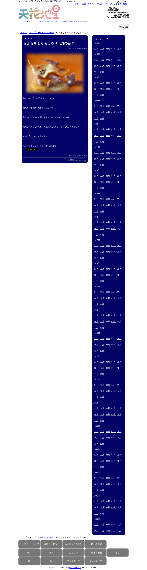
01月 (96, 49)
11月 (96, 72)
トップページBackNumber (41, 32)
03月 (108, 49)
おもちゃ (91, 4)
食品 (125, 4)
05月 (119, 49)
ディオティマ (73, 561)
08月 (108, 66)
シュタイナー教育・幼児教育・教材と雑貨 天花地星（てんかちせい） (47, 1)
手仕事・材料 (102, 4)
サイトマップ (95, 561)
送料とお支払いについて (49, 22)
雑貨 (84, 4)
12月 (102, 72)
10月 (119, 66)
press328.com (75, 567)
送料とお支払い (51, 544)
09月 (113, 89)
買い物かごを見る (68, 22)
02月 (102, 49)
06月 (96, 66)
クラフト (114, 4)
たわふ (72, 159)
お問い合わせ (83, 22)
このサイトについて (29, 22)
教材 (78, 4)
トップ (23, 32)
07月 (102, 66)
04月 (113, 49)
